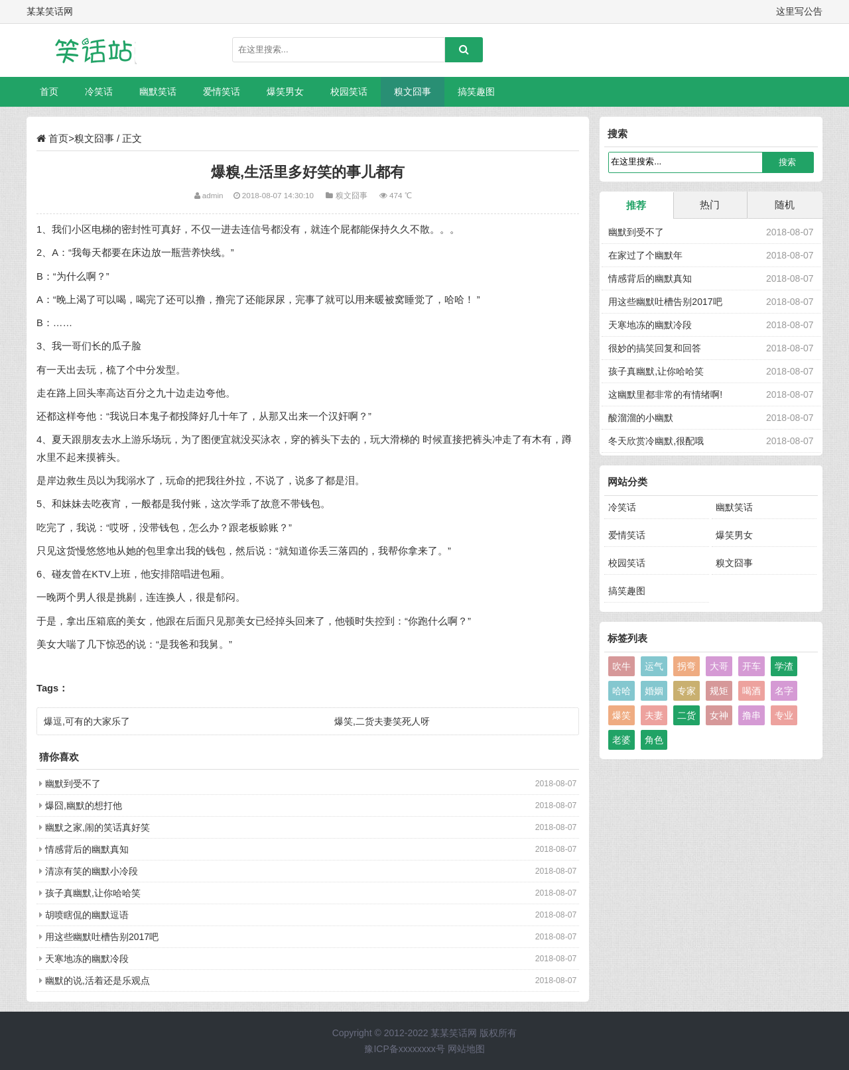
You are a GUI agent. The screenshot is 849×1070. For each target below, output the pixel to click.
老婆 (621, 740)
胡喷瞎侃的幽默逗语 (87, 915)
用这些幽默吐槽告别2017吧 (102, 936)
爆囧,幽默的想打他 (83, 805)
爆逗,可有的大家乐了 (87, 721)
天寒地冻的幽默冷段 (87, 958)
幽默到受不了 (73, 783)
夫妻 (654, 715)
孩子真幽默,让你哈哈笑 (93, 893)
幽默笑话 (157, 91)
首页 (49, 91)
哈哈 (621, 690)
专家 (686, 690)
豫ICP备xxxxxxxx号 (404, 1048)
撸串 (751, 715)
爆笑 (621, 715)
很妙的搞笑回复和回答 (654, 348)
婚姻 (654, 690)
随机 (785, 204)
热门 (710, 204)
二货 (686, 715)
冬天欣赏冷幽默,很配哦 (656, 441)
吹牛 (621, 666)
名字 (784, 690)
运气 (654, 666)
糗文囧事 (412, 91)
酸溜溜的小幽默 (640, 417)
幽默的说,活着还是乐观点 (97, 980)
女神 (719, 715)
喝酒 (751, 690)
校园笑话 (348, 91)
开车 (751, 666)
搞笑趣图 (476, 91)
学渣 (784, 666)
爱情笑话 (221, 91)
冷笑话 (99, 91)
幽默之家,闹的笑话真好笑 (97, 827)
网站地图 (466, 1048)
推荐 (636, 205)
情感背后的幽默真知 (87, 849)
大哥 (719, 666)
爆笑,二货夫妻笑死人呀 (382, 721)
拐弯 (686, 666)
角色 (654, 740)
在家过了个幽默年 (645, 255)
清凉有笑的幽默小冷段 (91, 871)
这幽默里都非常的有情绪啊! (665, 394)
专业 (784, 715)
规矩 (719, 690)
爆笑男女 (285, 91)
